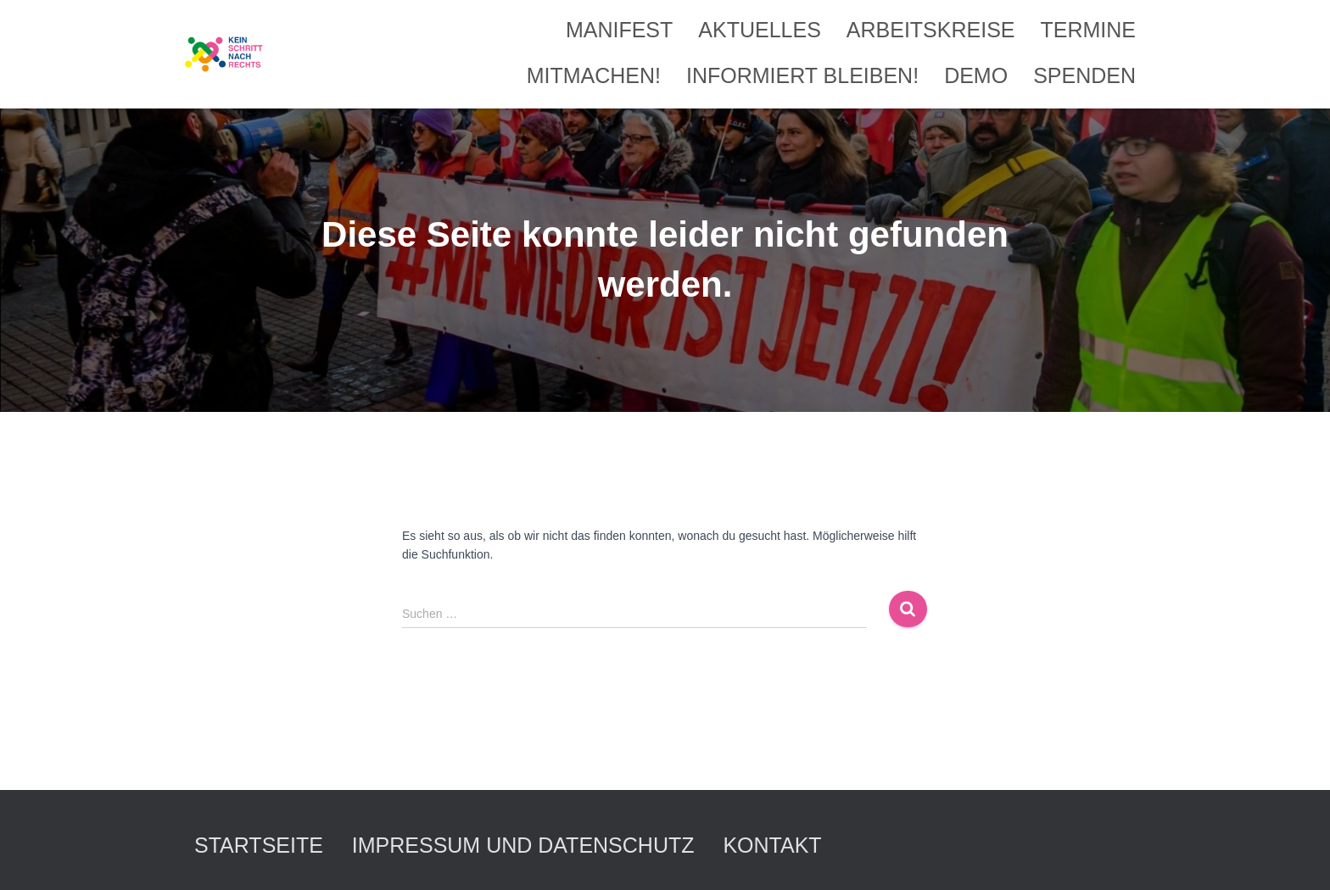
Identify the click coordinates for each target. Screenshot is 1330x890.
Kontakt (772, 845)
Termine (1089, 30)
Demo (976, 75)
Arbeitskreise (931, 30)
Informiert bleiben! (802, 75)
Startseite (258, 845)
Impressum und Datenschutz (523, 845)
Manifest (619, 30)
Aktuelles (759, 30)
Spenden (1084, 75)
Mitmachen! (594, 75)
